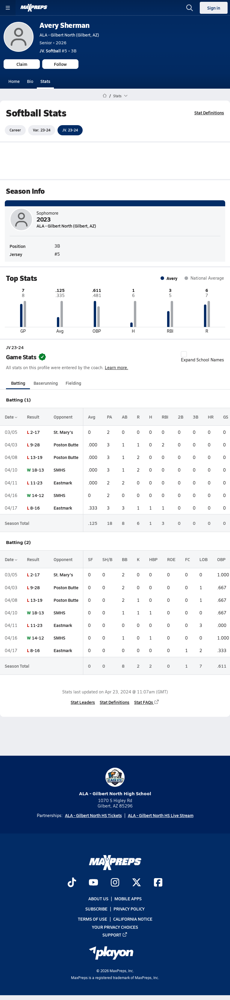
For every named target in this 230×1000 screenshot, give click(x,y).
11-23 (36, 482)
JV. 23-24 (70, 130)
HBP (153, 559)
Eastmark (63, 482)
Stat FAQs (146, 702)
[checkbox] (184, 354)
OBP (221, 559)
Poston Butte (66, 445)
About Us (98, 898)
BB (124, 559)
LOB (203, 559)
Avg (91, 416)
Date (11, 416)
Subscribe (96, 909)
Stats (45, 81)
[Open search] (189, 8)
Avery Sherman (65, 25)
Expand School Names (202, 357)
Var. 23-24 (41, 130)
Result (33, 416)
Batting (18, 383)
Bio (30, 81)
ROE (171, 559)
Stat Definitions (209, 113)
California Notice (132, 919)
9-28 (35, 445)
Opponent (63, 416)
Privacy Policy (129, 909)
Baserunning (46, 383)
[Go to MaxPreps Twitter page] (136, 882)
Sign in (213, 8)
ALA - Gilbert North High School (115, 782)
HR (211, 416)
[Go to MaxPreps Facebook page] (158, 882)
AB (124, 416)
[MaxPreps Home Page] (104, 96)
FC (187, 559)
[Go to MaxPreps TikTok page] (72, 882)
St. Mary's (63, 432)
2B (180, 416)
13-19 (36, 457)
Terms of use (92, 919)
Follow (60, 64)
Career (15, 130)
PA (109, 416)
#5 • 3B (58, 51)
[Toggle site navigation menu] (8, 8)
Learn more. (116, 367)
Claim (21, 64)
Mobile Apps (128, 898)
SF (90, 559)
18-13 (38, 470)
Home (14, 81)
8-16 (35, 508)
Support (115, 934)
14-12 (38, 495)
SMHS (59, 470)
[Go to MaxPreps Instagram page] (115, 882)
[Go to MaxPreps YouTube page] (93, 882)
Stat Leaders (83, 702)
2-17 (35, 432)
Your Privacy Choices (115, 926)
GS (225, 416)
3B (195, 416)
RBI (165, 416)
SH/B (107, 559)
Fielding (73, 383)
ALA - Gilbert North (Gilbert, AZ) (69, 34)
